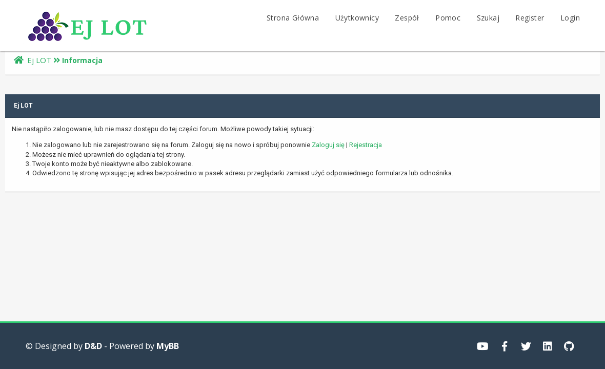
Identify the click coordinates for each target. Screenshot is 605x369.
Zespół (407, 18)
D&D (93, 346)
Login (570, 18)
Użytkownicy (357, 18)
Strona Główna (293, 18)
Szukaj (488, 18)
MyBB (167, 346)
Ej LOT (39, 60)
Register (529, 18)
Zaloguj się (328, 145)
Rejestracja (365, 145)
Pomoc (447, 18)
